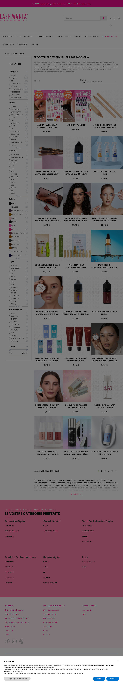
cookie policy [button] (51, 667)
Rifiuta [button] (99, 678)
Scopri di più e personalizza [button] (17, 678)
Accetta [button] (112, 678)
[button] (118, 661)
